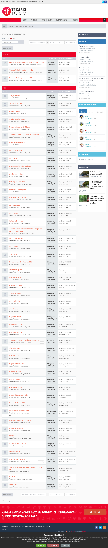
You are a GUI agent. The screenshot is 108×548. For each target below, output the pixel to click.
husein (67, 332)
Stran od (41, 42)
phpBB (84, 531)
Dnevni (91, 112)
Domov (3, 2)
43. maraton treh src (16, 285)
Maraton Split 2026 (15, 150)
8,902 (94, 118)
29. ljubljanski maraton (17, 182)
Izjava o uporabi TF (31, 526)
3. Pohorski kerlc (15, 111)
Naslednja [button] (72, 42)
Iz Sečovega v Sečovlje (16, 174)
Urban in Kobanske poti (86, 91)
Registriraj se (33, 2)
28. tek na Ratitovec (16, 428)
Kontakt (4, 529)
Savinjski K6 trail (14, 96)
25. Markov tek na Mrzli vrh (18, 197)
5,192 (94, 140)
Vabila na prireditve (87, 50)
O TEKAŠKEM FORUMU (22, 2)
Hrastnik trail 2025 (15, 325)
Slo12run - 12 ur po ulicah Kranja (20, 420)
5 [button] (59, 42)
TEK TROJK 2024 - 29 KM (17, 444)
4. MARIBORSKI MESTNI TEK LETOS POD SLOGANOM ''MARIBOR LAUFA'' (96, 185)
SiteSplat (72, 531)
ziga (16, 64)
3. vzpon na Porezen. (16, 387)
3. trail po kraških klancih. (18, 143)
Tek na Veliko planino (85, 68)
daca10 (67, 309)
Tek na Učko (13, 158)
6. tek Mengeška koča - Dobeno (20, 166)
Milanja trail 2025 (15, 278)
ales (16, 487)
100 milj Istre (13, 309)
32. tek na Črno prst (16, 221)
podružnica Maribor (87, 96)
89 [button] (66, 42)
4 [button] (56, 42)
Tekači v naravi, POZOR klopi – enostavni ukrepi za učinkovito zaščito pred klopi (97, 199)
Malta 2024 (13, 485)
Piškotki (21, 526)
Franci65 (68, 420)
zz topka (68, 96)
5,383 (94, 132)
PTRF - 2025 (13, 254)
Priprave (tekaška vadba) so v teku (21, 70)
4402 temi (33, 42)
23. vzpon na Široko (15, 372)
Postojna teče (19, 233)
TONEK (17, 98)
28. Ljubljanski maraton (17, 356)
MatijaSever (69, 348)
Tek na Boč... (13, 213)
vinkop (67, 190)
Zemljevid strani (11, 2)
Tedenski (100, 112)
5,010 (94, 147)
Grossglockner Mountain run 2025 (20, 262)
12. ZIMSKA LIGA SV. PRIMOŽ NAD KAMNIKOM (24, 340)
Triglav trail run (14, 452)
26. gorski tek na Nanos (17, 364)
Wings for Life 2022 (15, 317)
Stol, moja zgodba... (16, 332)
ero (11, 38)
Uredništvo (5, 526)
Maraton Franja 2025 (16, 270)
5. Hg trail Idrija (14, 301)
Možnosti (25, 494)
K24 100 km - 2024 (15, 379)
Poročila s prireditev (13, 34)
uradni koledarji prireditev (89, 85)
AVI (14, 38)
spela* (17, 153)
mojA (16, 446)
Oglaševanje (14, 526)
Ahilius (17, 335)
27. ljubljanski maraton (17, 459)
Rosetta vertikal (14, 205)
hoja (16, 176)
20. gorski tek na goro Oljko (18, 395)
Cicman (17, 137)
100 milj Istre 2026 (15, 103)
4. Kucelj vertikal (84, 57)
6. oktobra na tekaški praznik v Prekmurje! (96, 173)
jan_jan (19, 413)
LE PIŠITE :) (95, 511)
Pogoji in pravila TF (44, 526)
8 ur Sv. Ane (13, 477)
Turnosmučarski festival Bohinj (19, 127)
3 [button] (53, 42)
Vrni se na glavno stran (9, 501)
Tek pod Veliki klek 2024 (17, 403)
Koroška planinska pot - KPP (19, 411)
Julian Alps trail (14, 348)
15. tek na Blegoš (15, 293)
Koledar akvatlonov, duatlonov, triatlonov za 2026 (26, 62)
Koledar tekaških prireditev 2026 (20, 78)
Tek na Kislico (13, 246)
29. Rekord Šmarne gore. (17, 190)
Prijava (41, 2)
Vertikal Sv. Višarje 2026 (17, 119)
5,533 (94, 125)
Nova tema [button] (7, 48)
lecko (17, 472)
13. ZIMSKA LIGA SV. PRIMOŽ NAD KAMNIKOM (24, 135)
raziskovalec (69, 285)
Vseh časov (83, 111)
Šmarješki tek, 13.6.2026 (86, 46)
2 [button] (50, 42)
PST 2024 (12, 436)
